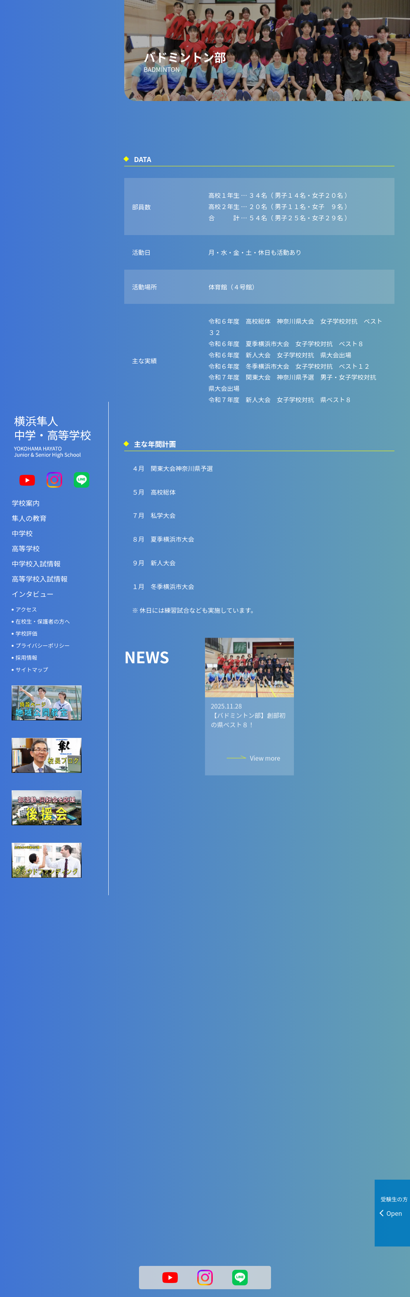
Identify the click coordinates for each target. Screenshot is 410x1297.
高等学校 (26, 525)
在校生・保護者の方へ (43, 598)
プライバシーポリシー (43, 622)
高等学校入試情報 (40, 556)
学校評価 (26, 610)
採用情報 (26, 634)
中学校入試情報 (36, 540)
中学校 (22, 510)
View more (265, 775)
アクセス (26, 586)
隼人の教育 (29, 495)
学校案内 (26, 480)
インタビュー (33, 571)
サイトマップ (32, 646)
